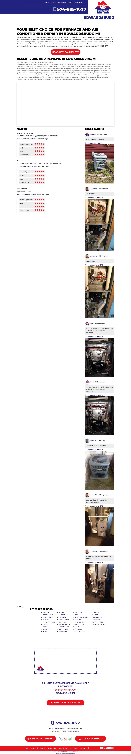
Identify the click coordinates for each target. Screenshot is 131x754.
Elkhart (46, 624)
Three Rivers (79, 632)
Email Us (33, 748)
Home (47, 2)
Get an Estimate (90, 738)
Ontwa (76, 615)
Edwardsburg (49, 622)
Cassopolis (48, 615)
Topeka (95, 613)
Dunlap (46, 620)
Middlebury (64, 620)
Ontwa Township (81, 617)
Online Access (61, 751)
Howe (45, 632)
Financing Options (40, 738)
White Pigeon (98, 622)
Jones (61, 613)
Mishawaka (64, 627)
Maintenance (52, 748)
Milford (62, 622)
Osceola (77, 620)
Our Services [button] (62, 2)
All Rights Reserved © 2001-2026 (71, 751)
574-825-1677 (71, 9)
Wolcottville (98, 624)
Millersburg (64, 624)
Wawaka (96, 620)
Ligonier (62, 617)
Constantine (49, 617)
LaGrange (63, 615)
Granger (47, 629)
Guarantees (63, 748)
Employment (74, 748)
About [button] (71, 2)
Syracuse (77, 629)
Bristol (46, 613)
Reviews (53, 2)
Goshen (46, 627)
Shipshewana (79, 622)
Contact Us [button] (79, 2)
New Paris (77, 613)
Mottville (63, 629)
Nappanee (63, 632)
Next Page (20, 607)
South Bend (78, 624)
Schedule (42, 748)
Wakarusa (97, 617)
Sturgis (77, 627)
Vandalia (96, 615)
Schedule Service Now (65, 702)
